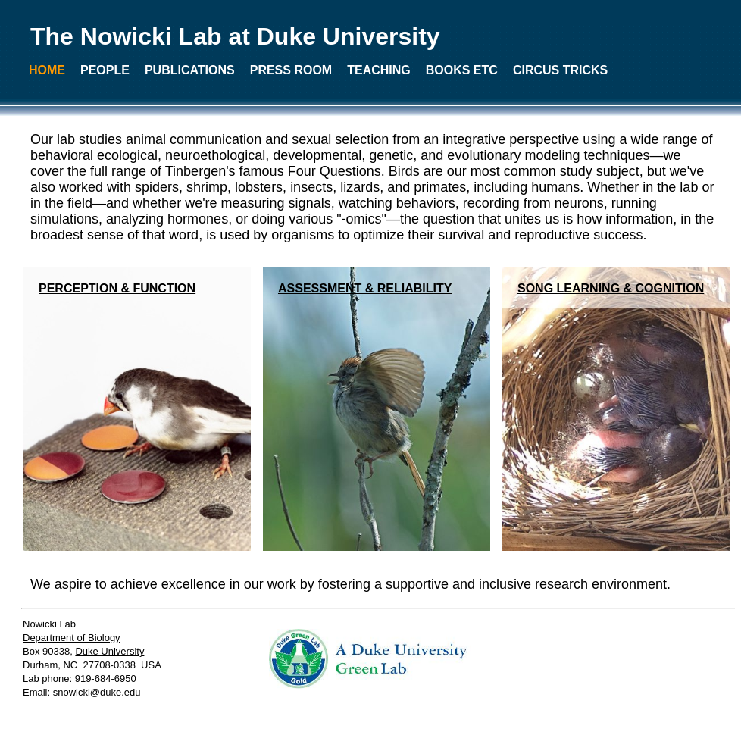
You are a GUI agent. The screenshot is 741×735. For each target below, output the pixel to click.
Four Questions (334, 171)
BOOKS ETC (462, 70)
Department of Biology (71, 637)
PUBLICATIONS (190, 70)
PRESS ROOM (291, 70)
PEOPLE (105, 70)
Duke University (109, 651)
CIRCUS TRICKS (560, 70)
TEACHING (379, 70)
